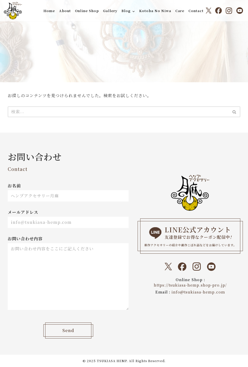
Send (68, 330)
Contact (196, 10)
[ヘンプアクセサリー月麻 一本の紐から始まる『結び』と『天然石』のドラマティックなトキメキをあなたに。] (13, 10)
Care (179, 10)
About (65, 10)
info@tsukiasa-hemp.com (198, 292)
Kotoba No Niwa (155, 10)
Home (49, 10)
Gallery (110, 10)
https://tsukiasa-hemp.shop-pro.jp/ (190, 285)
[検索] (118, 111)
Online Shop (87, 10)
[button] (133, 11)
